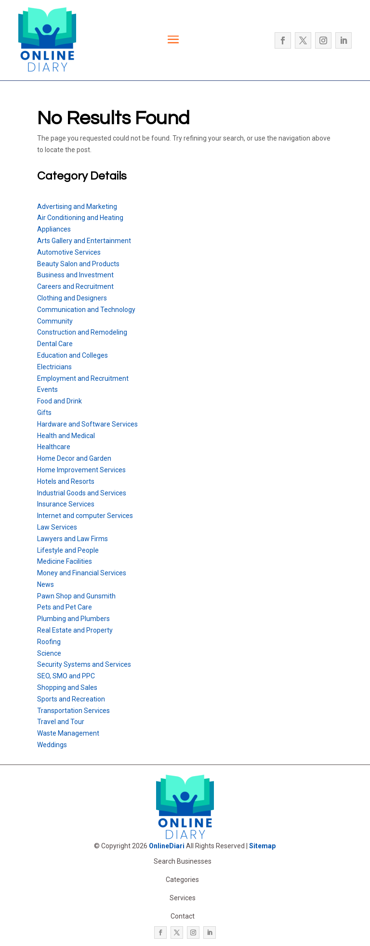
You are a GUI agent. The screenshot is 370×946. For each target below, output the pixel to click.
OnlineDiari (167, 846)
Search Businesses (182, 861)
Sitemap (262, 846)
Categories (182, 879)
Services (183, 898)
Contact (183, 916)
